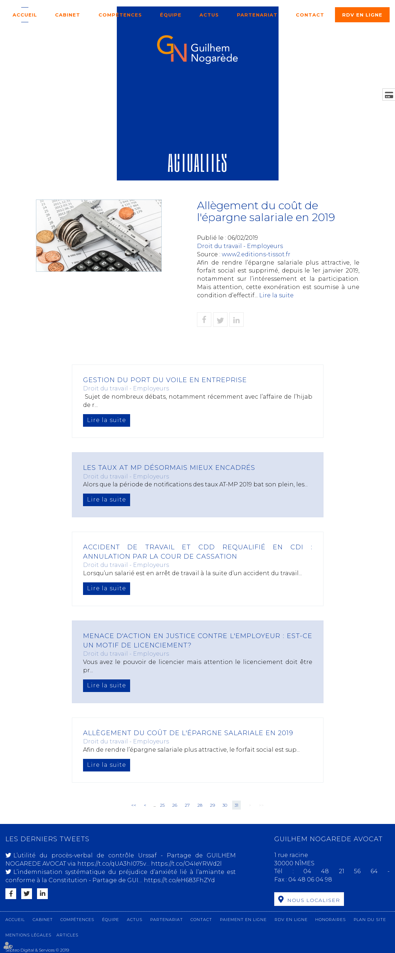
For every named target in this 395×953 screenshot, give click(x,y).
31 (236, 805)
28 (199, 805)
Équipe (171, 15)
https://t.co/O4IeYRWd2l (186, 863)
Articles (67, 935)
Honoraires (330, 919)
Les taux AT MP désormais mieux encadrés (169, 468)
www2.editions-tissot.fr (256, 254)
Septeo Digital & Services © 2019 (37, 950)
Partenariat (257, 15)
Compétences (120, 15)
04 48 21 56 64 (345, 871)
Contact (310, 15)
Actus (209, 15)
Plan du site (370, 919)
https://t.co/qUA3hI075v (111, 863)
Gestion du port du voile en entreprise (165, 380)
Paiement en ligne (243, 919)
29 (212, 805)
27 (187, 805)
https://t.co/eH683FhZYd (179, 880)
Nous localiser (313, 900)
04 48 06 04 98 (310, 879)
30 (224, 805)
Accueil (25, 15)
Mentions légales (28, 935)
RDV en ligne (362, 15)
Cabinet (67, 15)
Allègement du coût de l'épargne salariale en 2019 (188, 733)
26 (174, 805)
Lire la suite (276, 295)
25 (162, 805)
